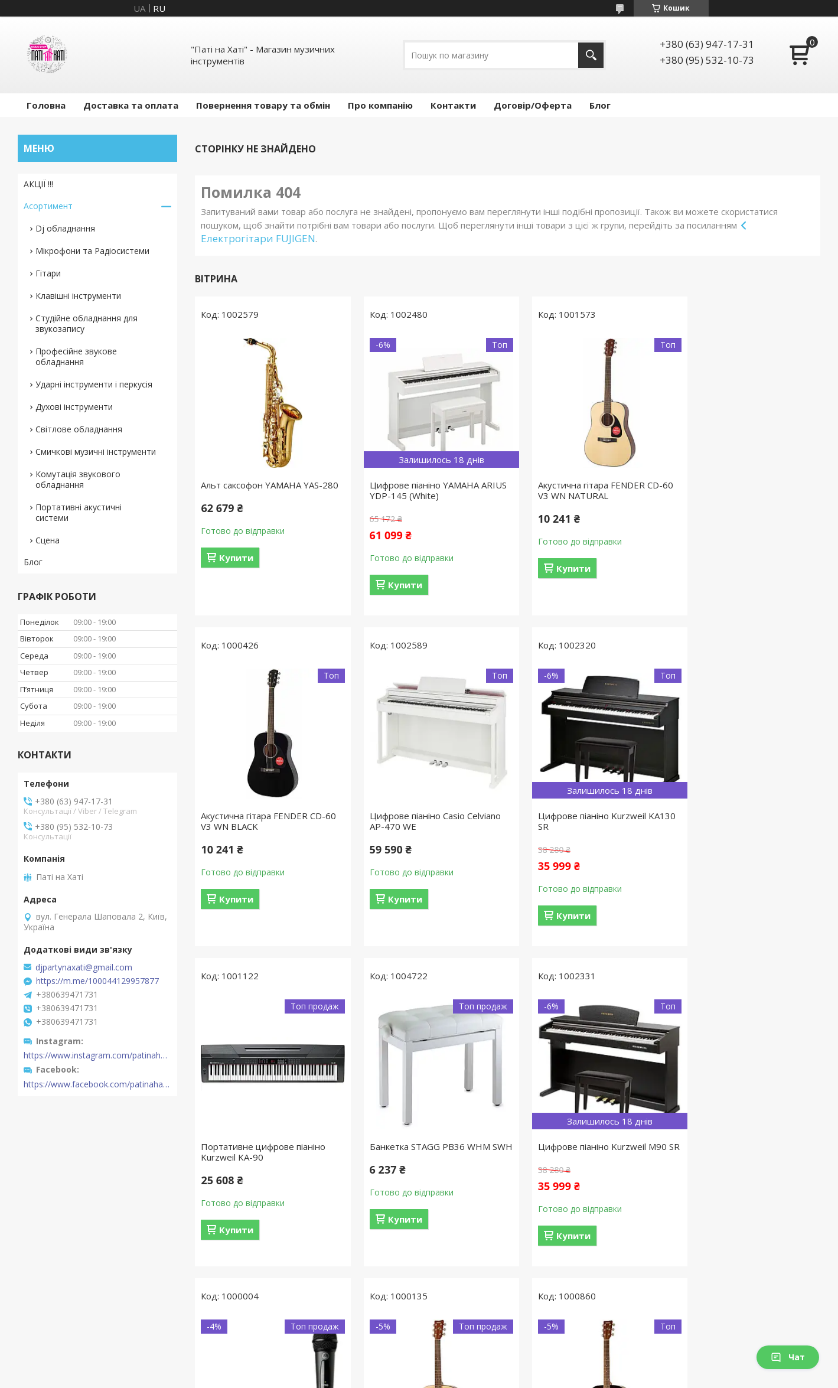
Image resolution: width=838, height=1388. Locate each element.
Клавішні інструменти (78, 295)
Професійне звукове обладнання (76, 356)
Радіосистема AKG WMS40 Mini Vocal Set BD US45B (425, 1151)
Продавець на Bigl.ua (419, 1366)
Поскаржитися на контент (391, 1376)
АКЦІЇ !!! (38, 184)
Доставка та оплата (130, 105)
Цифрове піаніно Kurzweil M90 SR (265, 1151)
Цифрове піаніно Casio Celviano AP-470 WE (266, 821)
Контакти (453, 105)
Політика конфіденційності (492, 1376)
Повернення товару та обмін (263, 105)
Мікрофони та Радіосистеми (92, 250)
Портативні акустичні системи (78, 512)
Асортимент (48, 205)
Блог (600, 105)
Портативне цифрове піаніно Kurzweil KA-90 (582, 821)
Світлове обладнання (78, 429)
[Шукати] (591, 55)
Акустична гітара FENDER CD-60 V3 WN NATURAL (582, 490)
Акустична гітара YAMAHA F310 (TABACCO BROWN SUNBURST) (745, 1151)
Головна (46, 105)
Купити (236, 568)
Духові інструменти (74, 406)
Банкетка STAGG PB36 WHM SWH (740, 821)
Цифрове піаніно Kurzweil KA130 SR (414, 821)
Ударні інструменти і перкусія (93, 384)
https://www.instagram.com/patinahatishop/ (97, 1055)
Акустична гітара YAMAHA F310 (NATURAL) (585, 1151)
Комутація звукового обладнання (77, 479)
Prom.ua (478, 1355)
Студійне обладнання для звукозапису (86, 323)
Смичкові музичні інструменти (95, 451)
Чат (788, 1357)
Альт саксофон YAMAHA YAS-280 (261, 490)
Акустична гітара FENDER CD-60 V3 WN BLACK (742, 490)
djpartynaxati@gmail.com (83, 967)
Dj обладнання (65, 228)
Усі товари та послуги (503, 1299)
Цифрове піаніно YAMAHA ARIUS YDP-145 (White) (414, 490)
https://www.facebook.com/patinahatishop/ (97, 1084)
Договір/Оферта (533, 105)
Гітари (48, 273)
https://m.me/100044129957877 (97, 981)
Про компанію (380, 105)
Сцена (47, 540)
